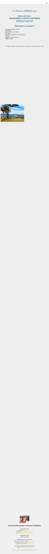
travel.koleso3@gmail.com (26, 532)
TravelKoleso (31, 540)
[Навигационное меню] (46, 3)
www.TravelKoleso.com (26, 547)
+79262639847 (24, 550)
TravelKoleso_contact (27, 531)
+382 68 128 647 (24, 536)
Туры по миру (27, 530)
